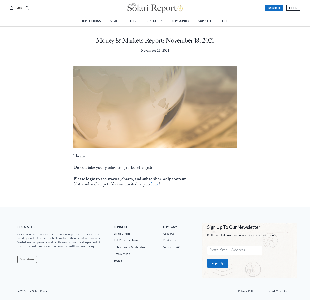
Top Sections (91, 21)
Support (204, 21)
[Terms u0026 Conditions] (277, 292)
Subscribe (274, 7)
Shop (224, 21)
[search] (13, 8)
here (155, 184)
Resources (155, 21)
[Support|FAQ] (181, 248)
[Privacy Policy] (247, 292)
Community (180, 21)
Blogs (133, 21)
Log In (293, 7)
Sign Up (218, 263)
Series (114, 21)
